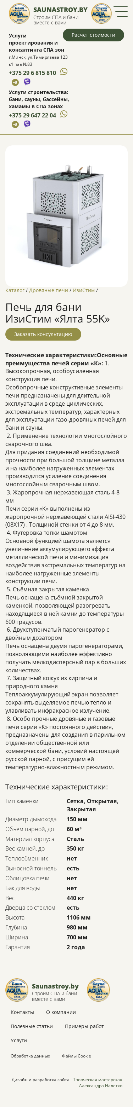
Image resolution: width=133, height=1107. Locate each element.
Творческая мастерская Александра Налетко (97, 1083)
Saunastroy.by (60, 9)
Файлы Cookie (76, 1056)
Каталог (14, 290)
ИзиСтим (84, 290)
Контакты (22, 1012)
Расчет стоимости (93, 34)
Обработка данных (30, 1056)
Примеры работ (84, 1026)
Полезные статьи (32, 1026)
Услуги (19, 1040)
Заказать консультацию (43, 334)
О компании (61, 1012)
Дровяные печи (48, 290)
